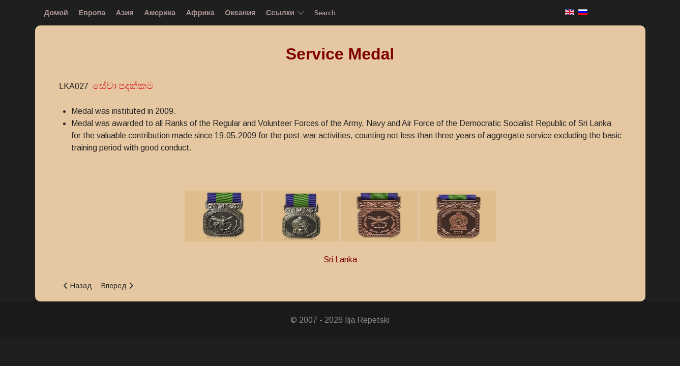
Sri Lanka (340, 259)
